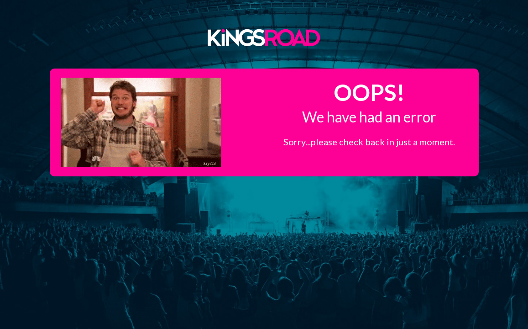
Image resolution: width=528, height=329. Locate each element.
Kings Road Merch (264, 37)
